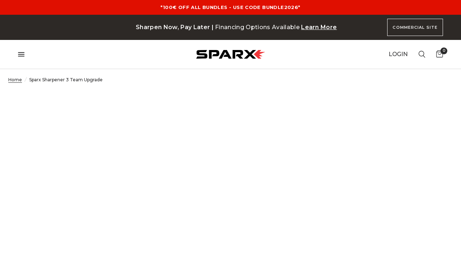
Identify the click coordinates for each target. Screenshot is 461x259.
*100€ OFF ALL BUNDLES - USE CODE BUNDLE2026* (230, 7)
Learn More (319, 27)
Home (15, 79)
